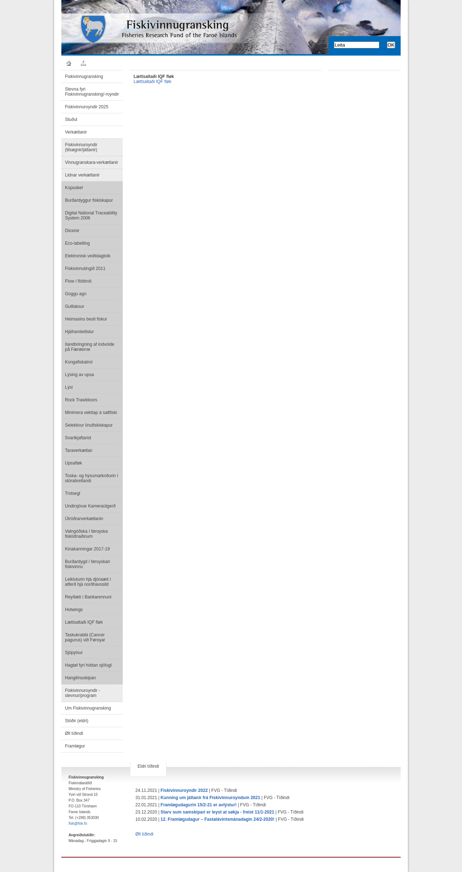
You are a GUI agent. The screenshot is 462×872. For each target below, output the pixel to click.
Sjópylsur (74, 652)
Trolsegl (72, 493)
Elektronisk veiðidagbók (87, 255)
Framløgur (75, 746)
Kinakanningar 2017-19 (87, 548)
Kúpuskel (74, 187)
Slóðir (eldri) (76, 720)
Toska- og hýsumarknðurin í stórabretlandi (91, 478)
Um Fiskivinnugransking (88, 708)
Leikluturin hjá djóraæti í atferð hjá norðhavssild (88, 582)
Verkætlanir (76, 132)
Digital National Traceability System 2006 (91, 215)
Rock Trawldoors (81, 399)
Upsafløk (73, 463)
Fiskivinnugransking (84, 76)
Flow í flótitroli (78, 281)
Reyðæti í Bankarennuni (88, 597)
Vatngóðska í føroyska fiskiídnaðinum (86, 534)
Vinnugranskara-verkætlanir (91, 162)
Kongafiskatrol (78, 362)
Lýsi (69, 387)
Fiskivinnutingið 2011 (85, 268)
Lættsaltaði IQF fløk (84, 622)
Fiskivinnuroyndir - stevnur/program (82, 693)
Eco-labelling (77, 243)
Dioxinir (72, 230)
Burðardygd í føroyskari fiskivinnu (87, 564)
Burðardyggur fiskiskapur (89, 200)
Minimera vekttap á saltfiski (91, 412)
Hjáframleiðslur (79, 331)
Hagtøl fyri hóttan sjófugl (88, 665)
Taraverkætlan (78, 450)
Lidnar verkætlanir (82, 175)
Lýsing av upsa (79, 374)
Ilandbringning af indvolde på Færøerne (89, 347)
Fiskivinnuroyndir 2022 (184, 790)
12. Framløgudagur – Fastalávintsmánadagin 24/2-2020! (217, 819)
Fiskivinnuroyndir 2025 (86, 106)
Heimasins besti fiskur (86, 319)
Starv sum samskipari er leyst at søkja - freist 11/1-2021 (217, 812)
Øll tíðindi (74, 733)
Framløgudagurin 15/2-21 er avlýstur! (199, 804)
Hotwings (74, 609)
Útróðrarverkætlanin (84, 518)
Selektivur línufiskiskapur (89, 425)
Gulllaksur (74, 306)
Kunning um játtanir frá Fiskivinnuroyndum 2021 (210, 797)
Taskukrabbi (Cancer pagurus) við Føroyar (85, 637)
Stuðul (71, 119)
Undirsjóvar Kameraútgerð (90, 506)
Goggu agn (75, 293)
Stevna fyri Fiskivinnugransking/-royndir (92, 92)
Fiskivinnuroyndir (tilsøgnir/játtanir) (81, 147)
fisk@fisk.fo (78, 823)
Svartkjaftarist (78, 437)
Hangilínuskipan (80, 677)
